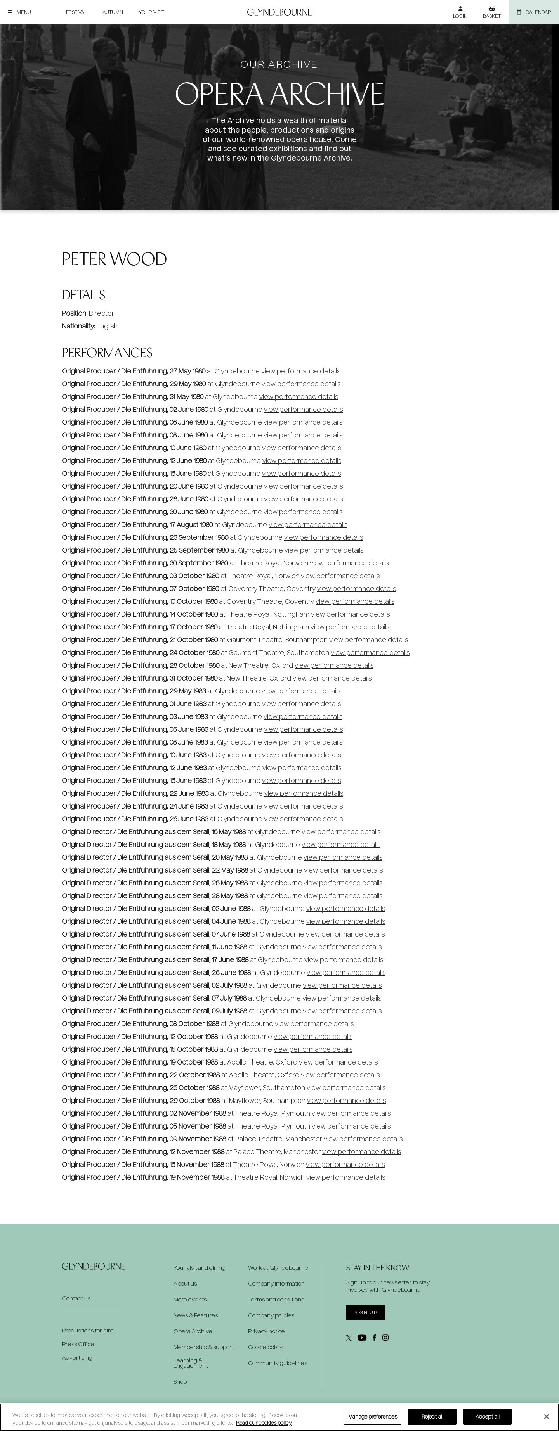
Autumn (112, 12)
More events (190, 1299)
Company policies (271, 1315)
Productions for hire (88, 1330)
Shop (180, 1381)
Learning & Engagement (191, 1363)
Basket (492, 16)
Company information (276, 1283)
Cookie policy (265, 1347)
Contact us (76, 1298)
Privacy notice (266, 1331)
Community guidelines (277, 1363)
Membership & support (204, 1347)
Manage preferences (372, 1416)
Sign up (365, 1312)
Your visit (151, 12)
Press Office (78, 1344)
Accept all (488, 1416)
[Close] (546, 1416)
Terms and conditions (276, 1299)
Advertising (77, 1357)
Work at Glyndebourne (278, 1267)
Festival (76, 12)
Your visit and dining (200, 1267)
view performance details (300, 371)
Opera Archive (193, 1331)
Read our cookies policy (264, 1422)
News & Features (196, 1315)
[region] (279, 1417)
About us (185, 1283)
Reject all (432, 1416)
